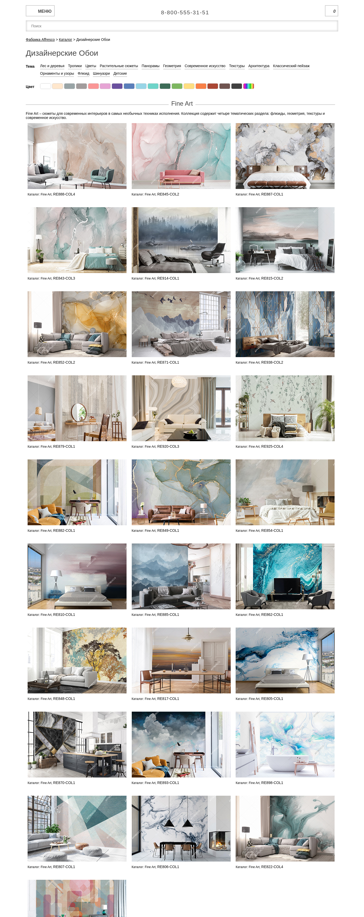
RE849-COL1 (168, 530)
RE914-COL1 (168, 278)
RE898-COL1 (272, 783)
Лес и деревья (52, 66)
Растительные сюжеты (119, 66)
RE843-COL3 (64, 278)
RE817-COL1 (168, 699)
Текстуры (237, 66)
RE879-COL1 (64, 446)
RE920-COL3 (168, 446)
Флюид (83, 73)
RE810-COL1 (64, 614)
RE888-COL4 (64, 194)
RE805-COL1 (272, 699)
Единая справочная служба (182, 10)
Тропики (75, 66)
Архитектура (258, 66)
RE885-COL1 (168, 614)
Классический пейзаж (291, 66)
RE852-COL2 (64, 362)
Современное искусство (205, 66)
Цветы (90, 66)
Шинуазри (101, 73)
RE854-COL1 (272, 530)
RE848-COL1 (64, 699)
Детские (120, 73)
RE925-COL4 (272, 446)
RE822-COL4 (272, 867)
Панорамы (151, 66)
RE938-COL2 (272, 362)
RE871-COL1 (168, 362)
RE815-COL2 (272, 278)
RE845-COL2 (168, 194)
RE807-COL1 (64, 867)
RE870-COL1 (64, 783)
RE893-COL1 (168, 783)
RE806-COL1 (168, 867)
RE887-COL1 (272, 194)
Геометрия (172, 66)
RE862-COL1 (272, 614)
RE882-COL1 (64, 530)
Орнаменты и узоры (57, 73)
